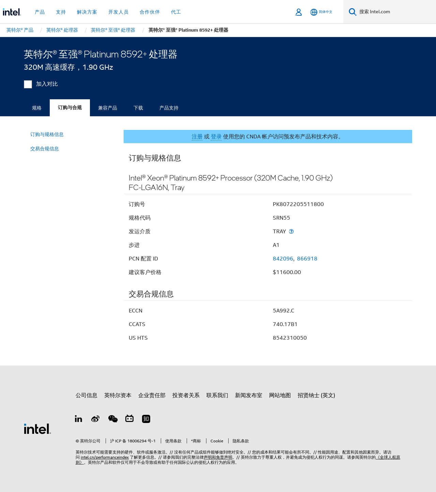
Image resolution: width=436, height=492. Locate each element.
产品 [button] (40, 12)
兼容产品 (107, 108)
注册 (197, 136)
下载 (138, 108)
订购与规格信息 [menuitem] (47, 134)
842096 (283, 258)
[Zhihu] (146, 420)
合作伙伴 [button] (150, 12)
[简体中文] (321, 12)
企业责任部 (152, 395)
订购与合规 (70, 107)
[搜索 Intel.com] (396, 11)
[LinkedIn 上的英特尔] (78, 420)
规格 (37, 108)
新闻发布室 (248, 395)
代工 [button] (176, 12)
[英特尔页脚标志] (37, 428)
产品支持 (168, 108)
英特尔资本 (117, 395)
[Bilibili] (129, 420)
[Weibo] (96, 420)
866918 (307, 258)
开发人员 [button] (118, 12)
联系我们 (217, 395)
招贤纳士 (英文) (316, 395)
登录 (216, 136)
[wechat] (112, 420)
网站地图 (280, 395)
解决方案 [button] (87, 12)
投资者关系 (186, 395)
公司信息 (86, 395)
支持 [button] (61, 12)
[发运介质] (291, 231)
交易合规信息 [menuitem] (44, 149)
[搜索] (353, 11)
